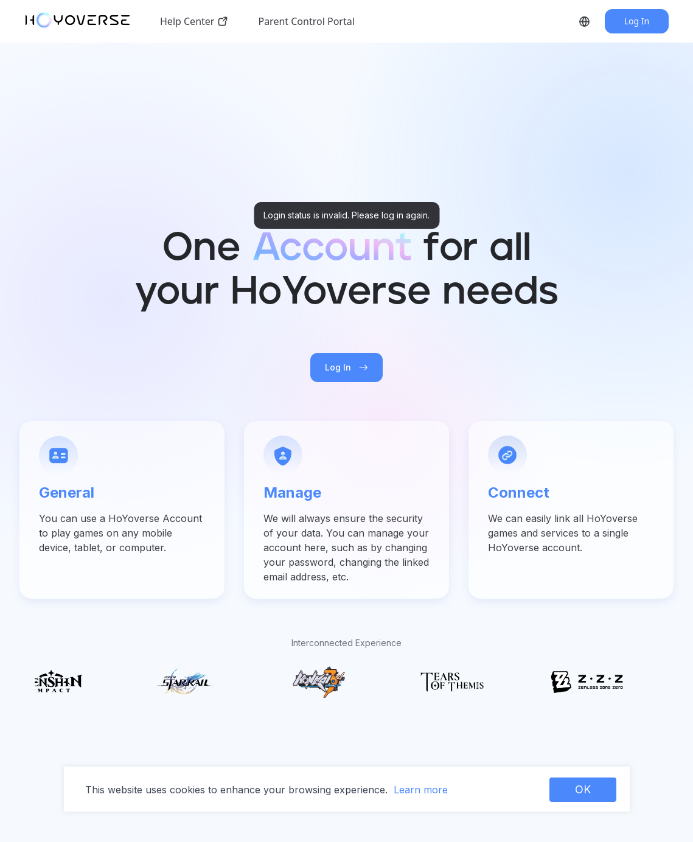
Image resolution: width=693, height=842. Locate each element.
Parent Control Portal (306, 21)
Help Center (194, 21)
